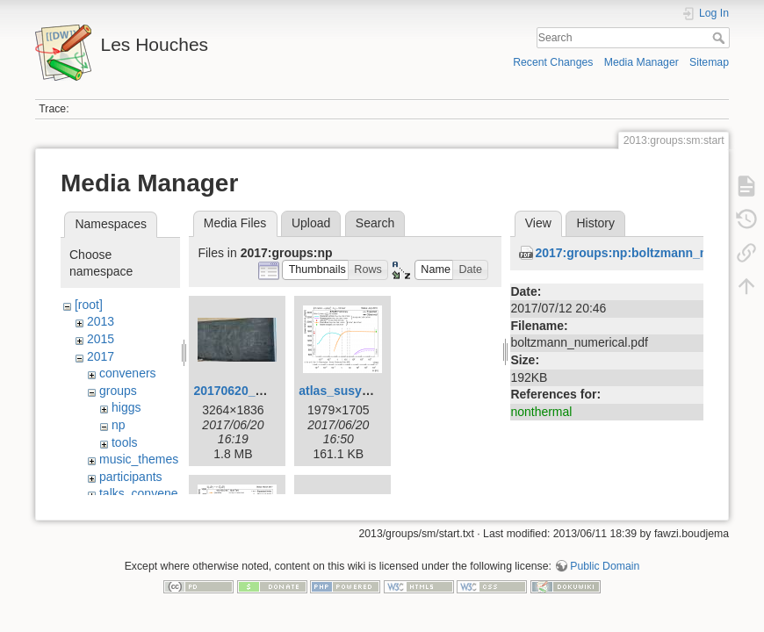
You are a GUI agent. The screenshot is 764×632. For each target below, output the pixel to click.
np (119, 425)
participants (130, 477)
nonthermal (541, 412)
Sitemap (709, 62)
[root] (89, 305)
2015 (100, 339)
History (595, 223)
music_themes (138, 459)
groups (118, 391)
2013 (100, 321)
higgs (126, 407)
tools (125, 442)
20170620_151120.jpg (255, 391)
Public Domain (604, 574)
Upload (311, 223)
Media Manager (641, 62)
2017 (100, 356)
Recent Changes (553, 62)
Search (720, 38)
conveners (127, 373)
